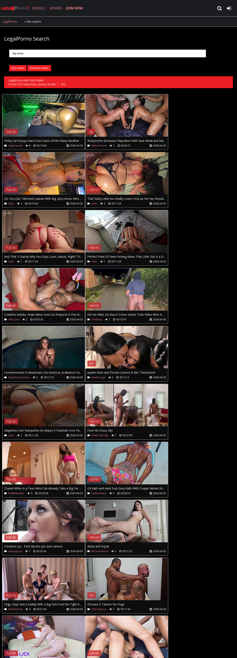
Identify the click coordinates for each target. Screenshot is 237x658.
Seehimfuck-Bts (95, 551)
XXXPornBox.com (118, 639)
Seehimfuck (168, 551)
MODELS (39, 8)
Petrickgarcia (168, 435)
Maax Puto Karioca (172, 261)
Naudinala (14, 493)
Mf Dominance (16, 435)
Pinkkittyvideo (16, 377)
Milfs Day (13, 551)
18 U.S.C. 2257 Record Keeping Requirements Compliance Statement (131, 650)
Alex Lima (13, 261)
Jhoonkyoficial (91, 493)
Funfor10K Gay (169, 319)
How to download (69, 639)
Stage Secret (15, 145)
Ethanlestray (93, 435)
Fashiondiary (90, 377)
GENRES (56, 8)
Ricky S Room (91, 145)
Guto (164, 145)
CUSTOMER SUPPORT (35, 639)
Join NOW (9, 639)
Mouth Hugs (15, 319)
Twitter (94, 639)
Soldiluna (88, 261)
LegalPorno (9, 21)
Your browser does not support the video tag (45, 118)
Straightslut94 (169, 493)
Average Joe (168, 377)
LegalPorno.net (16, 8)
